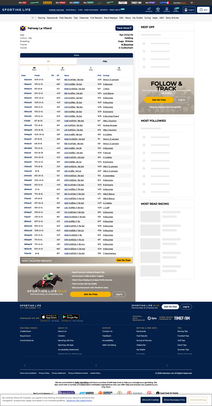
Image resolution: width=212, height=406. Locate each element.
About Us (62, 331)
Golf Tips (181, 340)
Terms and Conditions (28, 380)
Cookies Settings (198, 401)
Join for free (170, 306)
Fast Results (141, 336)
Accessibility (107, 340)
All (48, 61)
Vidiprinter (141, 345)
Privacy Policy (44, 380)
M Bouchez (127, 44)
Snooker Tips (183, 349)
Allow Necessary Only (174, 401)
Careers (61, 336)
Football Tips (183, 336)
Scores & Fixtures (143, 340)
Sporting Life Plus (65, 340)
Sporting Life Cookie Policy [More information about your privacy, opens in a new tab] (79, 402)
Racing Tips (183, 331)
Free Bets (140, 354)
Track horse (124, 28)
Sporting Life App (65, 345)
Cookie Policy (95, 380)
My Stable (140, 349)
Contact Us (107, 331)
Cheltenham (25, 331)
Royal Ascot (25, 336)
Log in (186, 306)
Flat (105, 61)
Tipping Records (185, 354)
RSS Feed (62, 359)
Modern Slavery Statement (70, 354)
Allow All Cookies (150, 401)
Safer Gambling (109, 345)
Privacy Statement (59, 380)
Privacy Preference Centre (78, 380)
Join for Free (123, 260)
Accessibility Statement (68, 349)
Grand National (26, 340)
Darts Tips (182, 345)
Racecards (141, 331)
